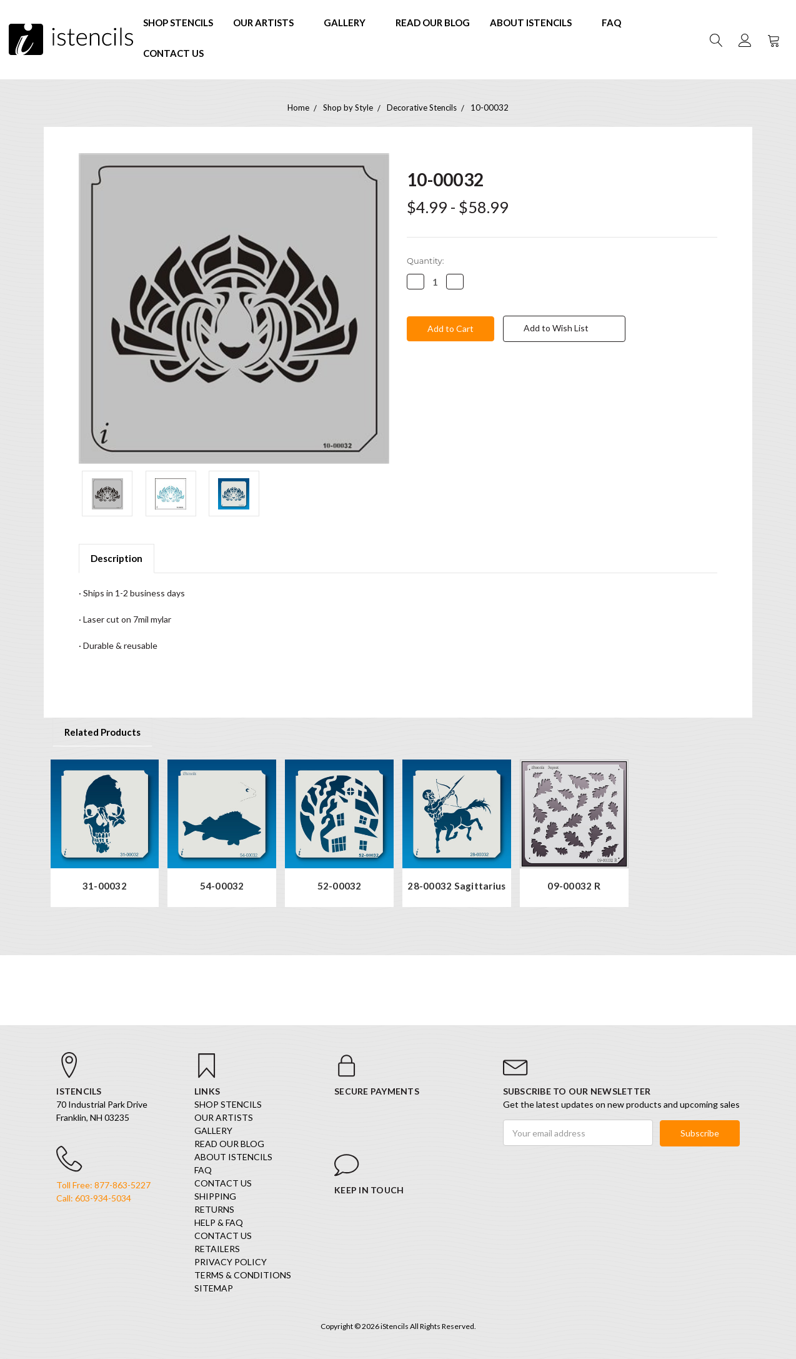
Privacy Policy (230, 1262)
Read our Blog (433, 22)
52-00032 (339, 886)
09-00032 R (573, 886)
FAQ (611, 22)
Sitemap (213, 1288)
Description (116, 558)
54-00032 (222, 886)
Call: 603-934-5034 (93, 1198)
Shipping (215, 1196)
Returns (214, 1210)
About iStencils (536, 22)
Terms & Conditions (242, 1275)
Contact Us (173, 53)
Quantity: (425, 261)
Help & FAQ (218, 1223)
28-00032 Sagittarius (456, 886)
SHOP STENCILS (178, 22)
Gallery (350, 22)
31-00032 (104, 886)
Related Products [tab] (102, 732)
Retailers (217, 1249)
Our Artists (268, 22)
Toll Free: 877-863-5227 (103, 1185)
